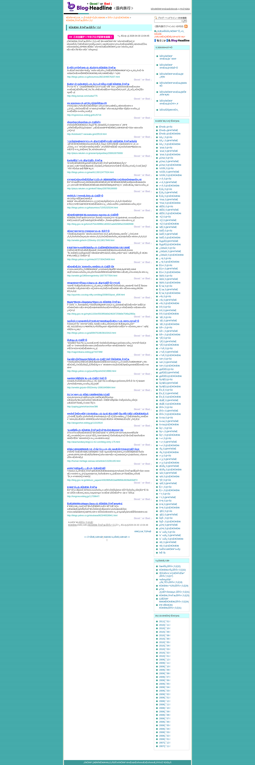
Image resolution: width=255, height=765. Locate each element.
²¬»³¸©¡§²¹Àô (165, 438)
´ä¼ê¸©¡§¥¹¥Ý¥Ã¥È (168, 151)
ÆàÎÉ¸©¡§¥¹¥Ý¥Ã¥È (168, 400)
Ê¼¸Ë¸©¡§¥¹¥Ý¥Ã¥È (168, 393)
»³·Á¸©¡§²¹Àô (165, 179)
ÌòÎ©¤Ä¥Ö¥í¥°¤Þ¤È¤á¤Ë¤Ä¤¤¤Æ (164, 9)
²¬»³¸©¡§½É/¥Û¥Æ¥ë (169, 445)
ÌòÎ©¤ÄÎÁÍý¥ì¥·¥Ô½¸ (169, 110)
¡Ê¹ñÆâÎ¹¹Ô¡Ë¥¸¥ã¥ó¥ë (94, 17)
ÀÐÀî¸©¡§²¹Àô (165, 276)
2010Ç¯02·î (164, 653)
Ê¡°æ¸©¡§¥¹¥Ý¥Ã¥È (168, 289)
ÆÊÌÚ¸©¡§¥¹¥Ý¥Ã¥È (169, 210)
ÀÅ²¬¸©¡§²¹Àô (165, 327)
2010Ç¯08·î (164, 635)
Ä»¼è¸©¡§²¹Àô (166, 418)
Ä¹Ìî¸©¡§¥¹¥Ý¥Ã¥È (167, 310)
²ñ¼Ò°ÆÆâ (185, 9)
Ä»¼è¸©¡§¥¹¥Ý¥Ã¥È (169, 421)
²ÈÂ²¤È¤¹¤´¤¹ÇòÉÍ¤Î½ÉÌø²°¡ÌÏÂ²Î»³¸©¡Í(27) (172, 574)
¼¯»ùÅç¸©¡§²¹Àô (167, 532)
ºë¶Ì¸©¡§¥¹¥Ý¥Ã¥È (168, 227)
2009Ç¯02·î (164, 694)
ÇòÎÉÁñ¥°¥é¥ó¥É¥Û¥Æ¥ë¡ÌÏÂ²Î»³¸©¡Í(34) (174, 600)
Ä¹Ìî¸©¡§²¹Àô (165, 307)
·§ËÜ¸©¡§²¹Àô (165, 511)
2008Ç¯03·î (164, 732)
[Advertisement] (108, 58)
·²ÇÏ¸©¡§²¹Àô (165, 217)
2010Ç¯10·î (164, 628)
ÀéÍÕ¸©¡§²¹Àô (165, 231)
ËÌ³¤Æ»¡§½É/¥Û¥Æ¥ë (169, 134)
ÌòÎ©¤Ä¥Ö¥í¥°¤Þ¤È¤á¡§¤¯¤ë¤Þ (168, 57)
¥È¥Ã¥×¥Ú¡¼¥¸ (73, 17)
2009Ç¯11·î (164, 663)
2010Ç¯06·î (164, 639)
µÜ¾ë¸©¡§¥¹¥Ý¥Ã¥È (169, 161)
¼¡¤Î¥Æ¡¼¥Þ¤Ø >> (120, 537)
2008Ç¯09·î (164, 711)
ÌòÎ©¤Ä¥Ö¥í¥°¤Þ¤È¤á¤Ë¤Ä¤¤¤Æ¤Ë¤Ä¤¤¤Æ (134, 762)
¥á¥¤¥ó (107, 537)
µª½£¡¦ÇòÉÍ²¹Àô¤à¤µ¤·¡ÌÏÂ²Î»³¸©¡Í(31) (174, 590)
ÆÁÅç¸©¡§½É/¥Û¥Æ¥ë (170, 469)
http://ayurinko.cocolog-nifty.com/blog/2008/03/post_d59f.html (96, 295)
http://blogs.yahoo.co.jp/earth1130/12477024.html (90, 172)
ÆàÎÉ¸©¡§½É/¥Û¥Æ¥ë (170, 404)
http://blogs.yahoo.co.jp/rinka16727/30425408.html (91, 259)
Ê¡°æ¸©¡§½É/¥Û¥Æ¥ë (169, 293)
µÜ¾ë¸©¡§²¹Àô (166, 158)
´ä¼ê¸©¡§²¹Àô (165, 147)
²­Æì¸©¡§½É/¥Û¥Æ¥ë (169, 546)
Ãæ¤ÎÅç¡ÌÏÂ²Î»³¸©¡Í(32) (170, 566)
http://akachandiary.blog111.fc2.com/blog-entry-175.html (93, 442)
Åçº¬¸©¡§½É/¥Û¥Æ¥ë (169, 435)
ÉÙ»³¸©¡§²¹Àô (165, 265)
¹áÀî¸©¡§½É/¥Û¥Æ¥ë (169, 476)
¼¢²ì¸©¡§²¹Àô (165, 359)
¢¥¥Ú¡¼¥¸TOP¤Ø (142, 531)
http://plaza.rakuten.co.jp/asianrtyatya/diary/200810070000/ (95, 153)
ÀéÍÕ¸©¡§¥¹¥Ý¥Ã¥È (168, 234)
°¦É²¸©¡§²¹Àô (165, 480)
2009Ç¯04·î (164, 687)
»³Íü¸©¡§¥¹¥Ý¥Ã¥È (168, 300)
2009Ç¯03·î (164, 691)
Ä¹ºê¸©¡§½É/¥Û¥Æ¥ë (169, 507)
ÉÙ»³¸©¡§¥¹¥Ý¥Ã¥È (168, 269)
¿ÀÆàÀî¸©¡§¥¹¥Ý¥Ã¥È (170, 251)
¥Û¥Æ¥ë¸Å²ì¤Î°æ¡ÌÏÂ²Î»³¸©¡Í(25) (174, 595)
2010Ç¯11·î (164, 625)
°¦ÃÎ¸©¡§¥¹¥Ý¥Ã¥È (167, 341)
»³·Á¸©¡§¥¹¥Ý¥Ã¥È (168, 182)
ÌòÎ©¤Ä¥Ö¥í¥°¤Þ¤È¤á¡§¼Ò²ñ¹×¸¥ (169, 102)
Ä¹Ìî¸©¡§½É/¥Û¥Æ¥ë (169, 314)
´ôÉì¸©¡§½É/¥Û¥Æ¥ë (169, 324)
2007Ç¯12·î (164, 742)
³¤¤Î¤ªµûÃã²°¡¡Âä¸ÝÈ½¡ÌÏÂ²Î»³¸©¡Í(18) (170, 581)
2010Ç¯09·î (164, 632)
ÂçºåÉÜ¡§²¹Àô (165, 379)
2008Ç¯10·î (164, 708)
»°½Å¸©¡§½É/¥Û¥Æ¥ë (170, 355)
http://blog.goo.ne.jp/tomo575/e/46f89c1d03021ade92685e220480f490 (100, 224)
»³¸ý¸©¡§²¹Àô (165, 456)
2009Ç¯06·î (164, 680)
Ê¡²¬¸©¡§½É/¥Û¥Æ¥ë (169, 490)
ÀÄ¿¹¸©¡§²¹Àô (165, 137)
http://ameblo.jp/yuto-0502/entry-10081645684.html (91, 387)
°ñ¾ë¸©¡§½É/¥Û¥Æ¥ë (169, 203)
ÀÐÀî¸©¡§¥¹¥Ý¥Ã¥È (168, 279)
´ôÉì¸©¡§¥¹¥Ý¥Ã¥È (168, 321)
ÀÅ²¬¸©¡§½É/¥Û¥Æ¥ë (169, 334)
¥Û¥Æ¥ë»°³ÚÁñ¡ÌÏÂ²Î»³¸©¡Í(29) (173, 586)
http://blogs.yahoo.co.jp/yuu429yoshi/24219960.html (91, 371)
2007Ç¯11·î (164, 746)
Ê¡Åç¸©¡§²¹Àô (165, 189)
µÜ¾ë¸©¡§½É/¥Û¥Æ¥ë (170, 165)
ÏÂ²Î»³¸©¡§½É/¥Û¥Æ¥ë (118, 17)
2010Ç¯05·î (164, 642)
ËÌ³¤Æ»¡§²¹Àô (165, 127)
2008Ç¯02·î (164, 736)
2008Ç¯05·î (164, 725)
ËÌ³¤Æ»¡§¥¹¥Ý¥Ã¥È (168, 130)
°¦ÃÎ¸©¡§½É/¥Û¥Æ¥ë (169, 345)
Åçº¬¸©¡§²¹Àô (165, 428)
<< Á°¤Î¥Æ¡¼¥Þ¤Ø (93, 537)
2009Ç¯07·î (164, 677)
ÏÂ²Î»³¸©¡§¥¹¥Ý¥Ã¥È (168, 411)
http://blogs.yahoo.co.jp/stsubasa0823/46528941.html (92, 515)
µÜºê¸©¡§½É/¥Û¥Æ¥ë (169, 528)
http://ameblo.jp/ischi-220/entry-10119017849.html (90, 240)
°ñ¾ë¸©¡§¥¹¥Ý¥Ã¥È (168, 199)
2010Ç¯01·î (164, 656)
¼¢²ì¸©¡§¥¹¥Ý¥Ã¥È (168, 362)
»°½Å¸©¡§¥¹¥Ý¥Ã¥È (168, 352)
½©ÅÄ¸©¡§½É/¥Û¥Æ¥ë (170, 175)
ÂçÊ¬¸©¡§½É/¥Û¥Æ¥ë (170, 521)
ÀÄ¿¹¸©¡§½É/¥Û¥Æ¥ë (169, 144)
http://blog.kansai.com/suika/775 (82, 96)
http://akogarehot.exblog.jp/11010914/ (85, 423)
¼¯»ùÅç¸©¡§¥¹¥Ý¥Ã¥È (170, 535)
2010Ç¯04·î (164, 645)
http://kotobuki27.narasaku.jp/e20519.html (87, 134)
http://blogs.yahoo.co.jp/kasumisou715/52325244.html (92, 207)
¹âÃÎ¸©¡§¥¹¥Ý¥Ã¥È (168, 483)
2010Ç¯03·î (164, 649)
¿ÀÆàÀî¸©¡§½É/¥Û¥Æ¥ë (171, 255)
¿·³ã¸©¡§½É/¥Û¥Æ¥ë (169, 262)
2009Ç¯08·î (164, 673)
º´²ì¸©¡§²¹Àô (164, 494)
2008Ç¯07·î (164, 718)
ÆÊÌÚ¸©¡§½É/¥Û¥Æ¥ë (170, 213)
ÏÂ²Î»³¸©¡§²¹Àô (166, 407)
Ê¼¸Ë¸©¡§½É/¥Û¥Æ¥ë (170, 397)
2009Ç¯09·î (164, 670)
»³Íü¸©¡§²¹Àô (165, 296)
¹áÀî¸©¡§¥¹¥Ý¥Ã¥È (168, 473)
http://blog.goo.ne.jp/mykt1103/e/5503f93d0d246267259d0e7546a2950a (101, 314)
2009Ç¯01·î (164, 697)
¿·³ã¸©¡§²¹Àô (165, 258)
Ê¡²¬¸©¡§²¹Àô (165, 487)
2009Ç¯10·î (164, 666)
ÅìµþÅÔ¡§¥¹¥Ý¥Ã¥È (168, 241)
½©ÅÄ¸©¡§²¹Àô (166, 168)
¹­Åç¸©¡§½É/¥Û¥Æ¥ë (169, 452)
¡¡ (91, 68)
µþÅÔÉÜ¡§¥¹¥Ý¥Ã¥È (169, 372)
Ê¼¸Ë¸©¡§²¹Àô (166, 390)
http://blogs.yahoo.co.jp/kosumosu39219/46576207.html (93, 77)
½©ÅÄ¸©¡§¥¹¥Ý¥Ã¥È (169, 172)
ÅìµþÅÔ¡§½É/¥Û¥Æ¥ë (170, 244)
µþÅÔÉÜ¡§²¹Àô (166, 369)
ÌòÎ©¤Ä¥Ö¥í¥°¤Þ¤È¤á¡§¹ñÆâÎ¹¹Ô (169, 66)
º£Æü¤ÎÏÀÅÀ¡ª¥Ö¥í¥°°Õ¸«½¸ (170, 31)
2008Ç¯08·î (164, 715)
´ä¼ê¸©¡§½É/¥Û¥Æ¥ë (169, 154)
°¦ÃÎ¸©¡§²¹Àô (165, 338)
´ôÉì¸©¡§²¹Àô (165, 317)
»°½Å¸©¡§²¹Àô (166, 348)
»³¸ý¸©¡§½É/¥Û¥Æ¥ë (169, 463)
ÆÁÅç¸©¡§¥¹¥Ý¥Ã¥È (169, 466)
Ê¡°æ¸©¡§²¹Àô (165, 286)
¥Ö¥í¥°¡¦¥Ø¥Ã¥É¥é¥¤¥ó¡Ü (98, 762)
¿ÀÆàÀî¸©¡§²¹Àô (167, 248)
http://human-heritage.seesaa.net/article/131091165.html (93, 461)
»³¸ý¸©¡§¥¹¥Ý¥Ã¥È (168, 459)
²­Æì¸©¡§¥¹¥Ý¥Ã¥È (168, 542)
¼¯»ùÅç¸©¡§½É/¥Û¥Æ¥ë (171, 539)
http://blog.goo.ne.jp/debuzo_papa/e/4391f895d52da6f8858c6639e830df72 (102, 480)
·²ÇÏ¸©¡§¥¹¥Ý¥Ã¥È (168, 220)
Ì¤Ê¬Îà (162, 553)
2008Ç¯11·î (164, 704)
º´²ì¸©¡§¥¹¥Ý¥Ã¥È (167, 497)
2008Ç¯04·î (164, 729)
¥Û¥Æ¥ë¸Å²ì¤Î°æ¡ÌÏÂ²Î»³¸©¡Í (79, 20)
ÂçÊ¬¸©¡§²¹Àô (165, 518)
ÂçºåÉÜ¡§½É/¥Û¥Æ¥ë (170, 386)
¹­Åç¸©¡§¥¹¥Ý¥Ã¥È (167, 449)
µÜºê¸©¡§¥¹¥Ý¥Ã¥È (168, 525)
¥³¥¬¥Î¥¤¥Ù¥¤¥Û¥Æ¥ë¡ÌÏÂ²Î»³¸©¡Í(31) (170, 606)
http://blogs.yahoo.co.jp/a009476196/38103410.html (91, 333)
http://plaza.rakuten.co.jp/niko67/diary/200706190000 (92, 188)
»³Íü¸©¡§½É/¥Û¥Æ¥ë (169, 303)
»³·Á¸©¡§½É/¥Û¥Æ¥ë (169, 185)
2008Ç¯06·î (164, 722)
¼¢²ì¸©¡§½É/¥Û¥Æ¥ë (169, 366)
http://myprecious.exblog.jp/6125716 (84, 115)
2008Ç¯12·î (164, 701)
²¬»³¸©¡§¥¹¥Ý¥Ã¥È (168, 442)
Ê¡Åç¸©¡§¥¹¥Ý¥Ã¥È (168, 192)
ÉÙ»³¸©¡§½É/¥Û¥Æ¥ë (169, 272)
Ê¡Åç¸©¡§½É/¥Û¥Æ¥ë (169, 196)
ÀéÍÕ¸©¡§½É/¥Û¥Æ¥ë (169, 237)
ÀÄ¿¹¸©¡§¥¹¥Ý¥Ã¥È (168, 140)
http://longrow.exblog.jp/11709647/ (83, 496)
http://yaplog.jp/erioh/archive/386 (82, 406)
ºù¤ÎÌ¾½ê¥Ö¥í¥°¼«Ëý (169, 549)
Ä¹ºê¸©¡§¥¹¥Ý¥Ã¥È (168, 504)
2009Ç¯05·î (164, 684)
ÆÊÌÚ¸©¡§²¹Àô (166, 206)
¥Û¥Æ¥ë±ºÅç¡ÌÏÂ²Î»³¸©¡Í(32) (172, 570)
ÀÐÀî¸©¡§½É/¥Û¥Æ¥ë (169, 283)
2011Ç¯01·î (164, 621)
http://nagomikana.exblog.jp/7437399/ (85, 352)
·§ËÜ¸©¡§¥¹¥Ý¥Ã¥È (168, 515)
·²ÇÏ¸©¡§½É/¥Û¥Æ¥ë (169, 224)
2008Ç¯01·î (164, 739)
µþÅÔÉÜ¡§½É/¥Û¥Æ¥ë (170, 376)
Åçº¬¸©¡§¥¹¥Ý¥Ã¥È (168, 431)
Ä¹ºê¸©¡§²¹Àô (165, 501)
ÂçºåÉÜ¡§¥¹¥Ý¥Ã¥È (168, 383)
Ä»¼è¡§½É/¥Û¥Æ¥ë (169, 424)
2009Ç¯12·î (164, 659)
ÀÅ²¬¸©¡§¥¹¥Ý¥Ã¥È (168, 331)
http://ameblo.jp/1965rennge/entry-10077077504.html (92, 275)
